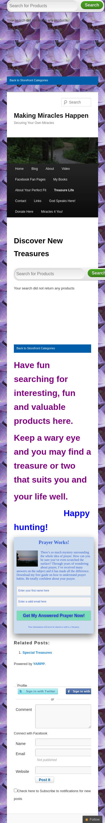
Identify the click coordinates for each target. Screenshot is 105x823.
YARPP (39, 664)
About (50, 169)
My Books (60, 179)
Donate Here (24, 212)
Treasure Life (64, 190)
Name (21, 743)
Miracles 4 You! (52, 212)
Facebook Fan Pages (30, 179)
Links (37, 201)
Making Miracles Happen (51, 115)
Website (22, 771)
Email (20, 754)
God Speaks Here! (62, 201)
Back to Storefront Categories (29, 80)
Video (66, 169)
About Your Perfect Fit (30, 190)
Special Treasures (37, 653)
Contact (20, 201)
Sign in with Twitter (38, 691)
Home (19, 169)
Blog (34, 169)
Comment (24, 709)
